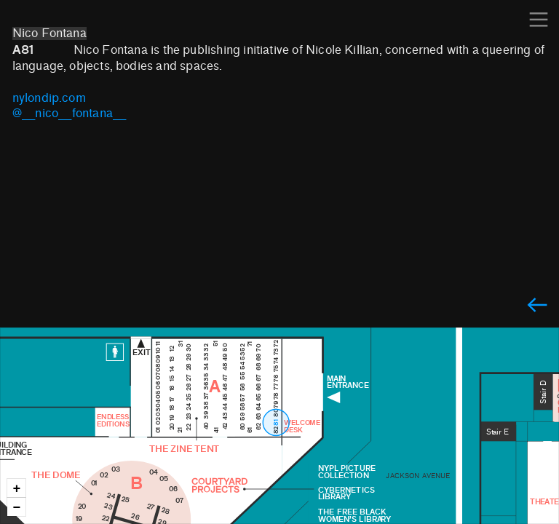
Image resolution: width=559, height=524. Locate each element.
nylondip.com (49, 98)
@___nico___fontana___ (69, 113)
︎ (537, 306)
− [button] (17, 507)
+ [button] (17, 488)
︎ (538, 20)
